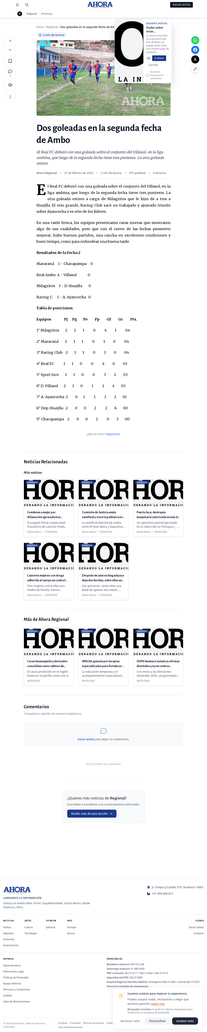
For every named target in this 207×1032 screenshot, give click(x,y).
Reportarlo (113, 434)
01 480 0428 (137, 968)
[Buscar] (27, 5)
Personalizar (157, 1021)
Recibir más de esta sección (91, 813)
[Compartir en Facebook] (195, 50)
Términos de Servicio (93, 1022)
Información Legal (13, 971)
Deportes (8, 933)
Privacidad (75, 1022)
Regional (32, 13)
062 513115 (161, 973)
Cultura (29, 927)
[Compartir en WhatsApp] (195, 40)
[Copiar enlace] (195, 69)
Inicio (40, 27)
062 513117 (131, 973)
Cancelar (153, 68)
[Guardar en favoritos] (10, 61)
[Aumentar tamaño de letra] (10, 40)
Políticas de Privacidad (15, 977)
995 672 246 (137, 964)
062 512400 (169, 982)
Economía (8, 939)
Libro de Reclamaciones (16, 1001)
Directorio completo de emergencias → (129, 986)
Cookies (7, 995)
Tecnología (31, 933)
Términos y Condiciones (16, 989)
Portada (71, 927)
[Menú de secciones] (17, 5)
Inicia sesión (86, 739)
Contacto (199, 933)
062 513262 (146, 973)
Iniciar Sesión (181, 4)
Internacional (10, 945)
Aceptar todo (185, 1021)
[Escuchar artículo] (10, 85)
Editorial (50, 927)
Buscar (71, 933)
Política (7, 927)
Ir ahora (159, 61)
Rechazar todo (130, 1021)
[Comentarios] (10, 73)
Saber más (158, 1004)
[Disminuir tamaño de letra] (10, 49)
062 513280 (136, 977)
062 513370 (192, 982)
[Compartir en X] (195, 59)
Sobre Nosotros (12, 965)
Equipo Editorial (12, 983)
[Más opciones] (10, 97)
